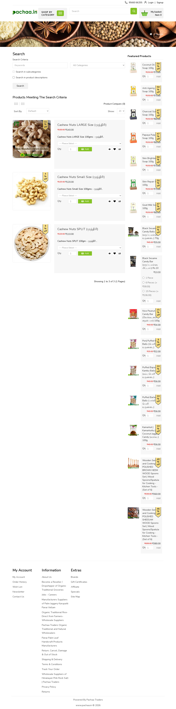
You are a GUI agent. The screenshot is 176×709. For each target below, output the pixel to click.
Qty (59, 148)
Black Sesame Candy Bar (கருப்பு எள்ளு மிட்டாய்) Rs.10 (150, 263)
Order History (20, 582)
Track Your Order (51, 669)
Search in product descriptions (30, 77)
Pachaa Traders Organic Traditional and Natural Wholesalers (54, 629)
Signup (160, 2)
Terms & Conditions (52, 664)
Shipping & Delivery (52, 659)
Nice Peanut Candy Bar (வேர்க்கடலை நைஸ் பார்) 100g (151, 315)
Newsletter (18, 591)
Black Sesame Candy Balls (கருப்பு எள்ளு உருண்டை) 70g (150, 233)
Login (150, 2)
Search (133, 11)
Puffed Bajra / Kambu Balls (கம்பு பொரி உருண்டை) (149, 372)
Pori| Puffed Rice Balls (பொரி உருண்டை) (150, 344)
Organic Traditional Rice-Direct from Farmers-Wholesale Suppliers (55, 616)
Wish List (17, 586)
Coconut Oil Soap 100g (148, 66)
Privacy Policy (49, 686)
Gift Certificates (79, 582)
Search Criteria (20, 59)
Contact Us (18, 596)
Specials (75, 591)
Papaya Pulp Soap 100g (148, 136)
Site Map (75, 596)
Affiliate (75, 586)
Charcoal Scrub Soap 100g (150, 113)
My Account (19, 577)
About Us (47, 577)
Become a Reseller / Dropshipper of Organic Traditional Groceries (54, 585)
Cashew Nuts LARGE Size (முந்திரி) (82, 125)
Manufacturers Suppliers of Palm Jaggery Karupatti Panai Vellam (55, 603)
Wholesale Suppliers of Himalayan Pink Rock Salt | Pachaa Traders (55, 678)
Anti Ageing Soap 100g (148, 90)
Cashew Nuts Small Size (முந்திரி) (81, 177)
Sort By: (18, 111)
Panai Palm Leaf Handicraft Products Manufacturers (52, 641)
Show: (111, 111)
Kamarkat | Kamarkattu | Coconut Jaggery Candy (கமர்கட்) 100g (151, 434)
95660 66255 (135, 2)
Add (87, 149)
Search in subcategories (27, 71)
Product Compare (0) (114, 103)
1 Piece (147, 277)
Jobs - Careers (49, 594)
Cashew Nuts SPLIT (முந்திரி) (77, 229)
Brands (74, 577)
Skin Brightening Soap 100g (150, 160)
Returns (46, 691)
